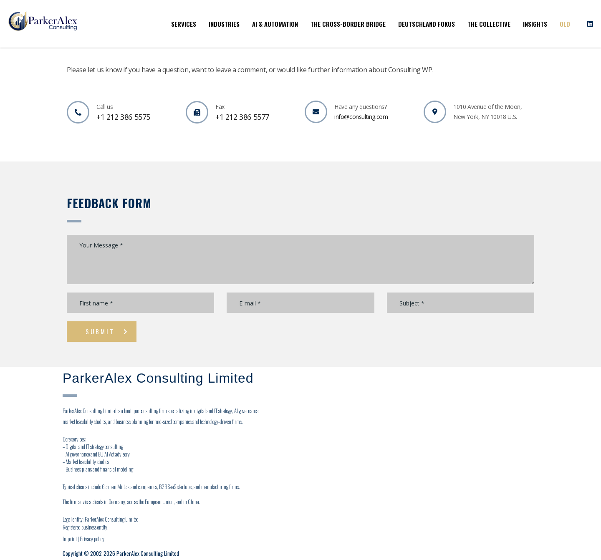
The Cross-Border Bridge (348, 23)
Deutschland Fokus (426, 23)
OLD (565, 23)
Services (183, 23)
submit (107, 331)
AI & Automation (275, 23)
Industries (224, 23)
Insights (535, 23)
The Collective (488, 23)
